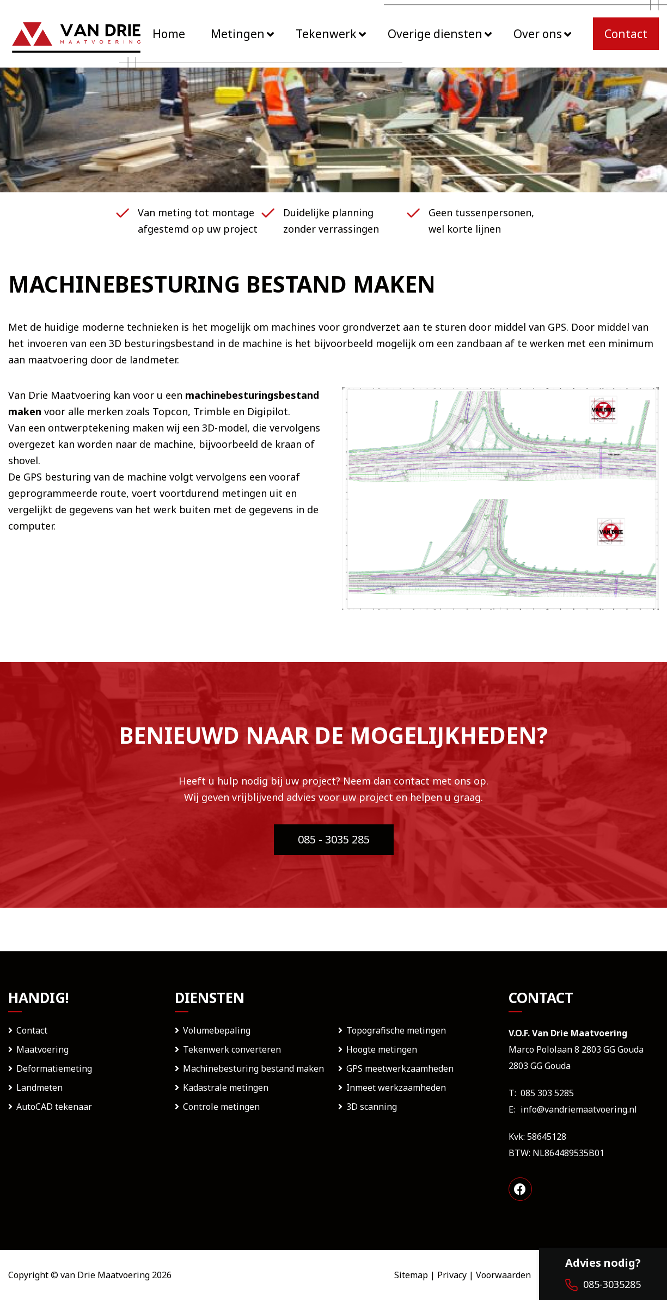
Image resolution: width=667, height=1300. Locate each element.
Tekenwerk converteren (232, 1049)
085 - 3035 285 (334, 839)
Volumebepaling (216, 1030)
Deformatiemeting (54, 1068)
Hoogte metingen (381, 1049)
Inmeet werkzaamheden (396, 1088)
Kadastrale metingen (225, 1088)
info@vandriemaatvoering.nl (579, 1109)
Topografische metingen (396, 1030)
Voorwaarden (503, 1275)
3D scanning (371, 1107)
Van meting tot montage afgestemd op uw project (198, 220)
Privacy (452, 1275)
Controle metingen (221, 1107)
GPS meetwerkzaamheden (400, 1068)
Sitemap (411, 1275)
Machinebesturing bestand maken (253, 1068)
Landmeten (39, 1088)
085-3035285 (603, 1284)
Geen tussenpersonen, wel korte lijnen (481, 220)
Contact (31, 1030)
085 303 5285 (547, 1093)
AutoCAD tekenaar (54, 1107)
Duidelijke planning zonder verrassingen (331, 220)
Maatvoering (42, 1049)
